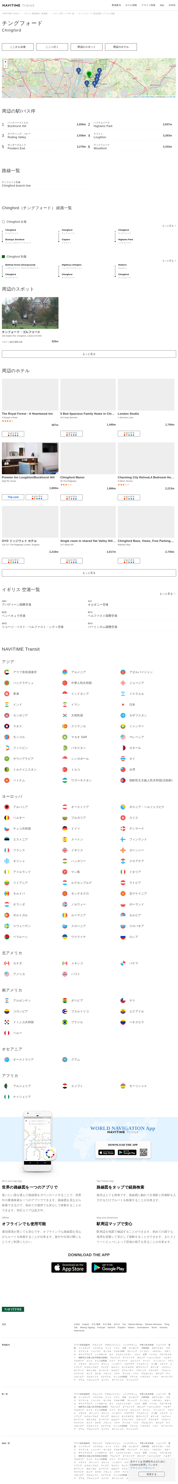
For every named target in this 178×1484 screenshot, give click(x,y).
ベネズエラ (145, 1377)
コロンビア (79, 1377)
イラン (117, 1348)
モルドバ (115, 1367)
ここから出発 (18, 47)
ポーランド (79, 1370)
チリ (168, 1373)
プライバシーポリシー (142, 1467)
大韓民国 (145, 1348)
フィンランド (159, 1361)
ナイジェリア (132, 1380)
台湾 (145, 1354)
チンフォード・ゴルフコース (21, 332)
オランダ (155, 1367)
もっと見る (169, 225)
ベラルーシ (166, 1370)
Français (101, 1327)
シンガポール (101, 1354)
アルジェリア (93, 1380)
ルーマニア (104, 1370)
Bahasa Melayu (136, 1324)
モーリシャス (118, 1380)
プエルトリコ (92, 1377)
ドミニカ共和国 (120, 1377)
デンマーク (123, 1361)
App (162, 5)
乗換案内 (116, 5)
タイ (111, 1354)
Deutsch (111, 1327)
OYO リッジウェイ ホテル (19, 541)
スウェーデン (128, 1370)
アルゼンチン (147, 1373)
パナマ (117, 1373)
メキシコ (107, 1373)
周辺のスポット (86, 47)
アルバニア (115, 1357)
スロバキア (154, 1370)
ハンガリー (117, 1364)
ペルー (156, 1377)
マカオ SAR (119, 1351)
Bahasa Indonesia (153, 1324)
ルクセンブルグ (91, 1367)
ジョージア (161, 1345)
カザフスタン (158, 1348)
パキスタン (157, 1351)
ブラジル (134, 1377)
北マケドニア (142, 1367)
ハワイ (136, 1373)
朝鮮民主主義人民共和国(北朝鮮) (93, 1357)
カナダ (98, 1373)
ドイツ (112, 1361)
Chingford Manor (72, 477)
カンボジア (134, 1348)
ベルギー (167, 1357)
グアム (82, 1380)
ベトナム (153, 1354)
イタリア (164, 1364)
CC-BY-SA (170, 97)
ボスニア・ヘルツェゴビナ (149, 1357)
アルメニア (97, 1345)
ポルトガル (91, 1370)
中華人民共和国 (147, 1345)
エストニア (135, 1361)
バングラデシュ (130, 1345)
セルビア (115, 1370)
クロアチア (129, 1364)
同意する (152, 1474)
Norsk (154, 1327)
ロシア (89, 1373)
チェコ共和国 (101, 1361)
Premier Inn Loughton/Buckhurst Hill (28, 477)
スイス (89, 1361)
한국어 (117, 1324)
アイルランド (143, 1364)
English (85, 1324)
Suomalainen (143, 1327)
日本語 (77, 1324)
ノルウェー (166, 1367)
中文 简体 (107, 1324)
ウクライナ (79, 1373)
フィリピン (145, 1351)
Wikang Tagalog (87, 1327)
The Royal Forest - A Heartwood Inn (27, 413)
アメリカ (126, 1373)
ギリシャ (105, 1364)
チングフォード (22, 23)
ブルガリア (79, 1361)
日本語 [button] (172, 5)
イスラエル (98, 1348)
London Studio (128, 413)
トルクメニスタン (124, 1354)
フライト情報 (148, 5)
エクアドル (106, 1377)
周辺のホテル (121, 47)
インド (108, 1348)
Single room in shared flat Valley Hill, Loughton (94, 541)
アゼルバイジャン (113, 1345)
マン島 (154, 1364)
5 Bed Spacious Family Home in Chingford (90, 413)
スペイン (147, 1361)
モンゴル (107, 1351)
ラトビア (105, 1367)
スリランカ (84, 1351)
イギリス (82, 1364)
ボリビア (160, 1373)
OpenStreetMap (148, 97)
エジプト (105, 1380)
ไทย (124, 1324)
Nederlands (79, 1331)
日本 (124, 1348)
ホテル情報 (131, 5)
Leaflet (135, 97)
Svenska (164, 1327)
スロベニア (141, 1370)
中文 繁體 (96, 1324)
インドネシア (84, 1348)
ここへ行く (52, 47)
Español (121, 1327)
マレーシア (132, 1351)
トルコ (137, 1354)
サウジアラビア (85, 1354)
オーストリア (129, 1357)
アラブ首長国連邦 (82, 1345)
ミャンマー (96, 1351)
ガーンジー (94, 1364)
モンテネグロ (128, 1367)
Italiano (131, 1327)
